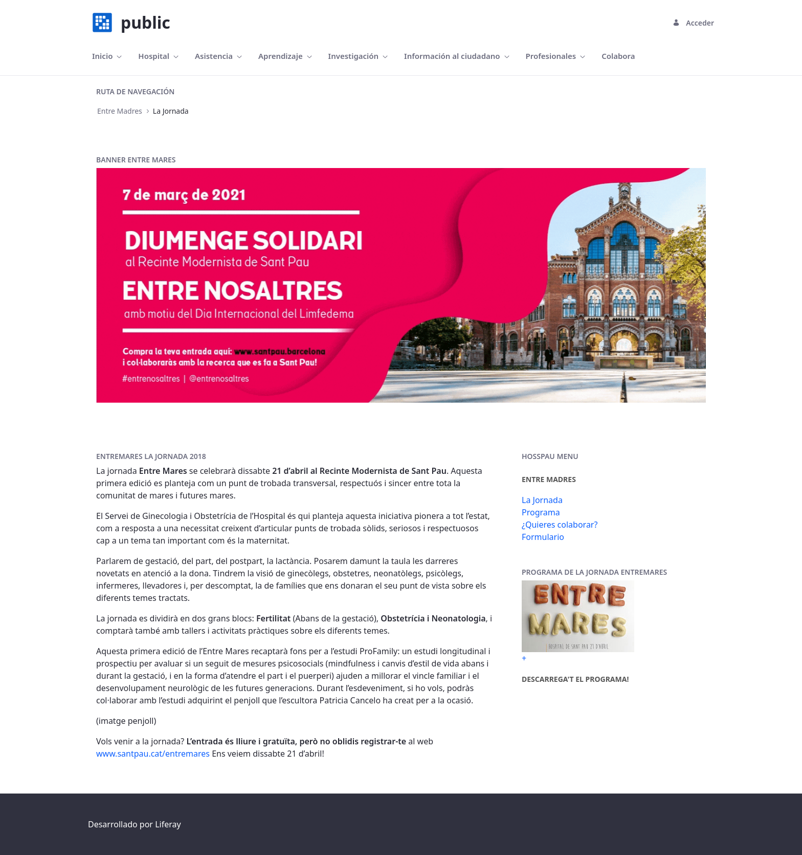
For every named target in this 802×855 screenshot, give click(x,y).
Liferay (168, 824)
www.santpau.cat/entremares (153, 753)
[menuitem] (107, 56)
